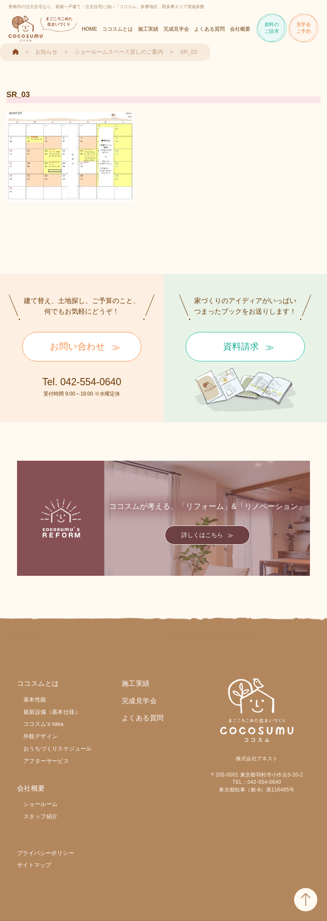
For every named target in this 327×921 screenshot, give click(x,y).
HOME (89, 29)
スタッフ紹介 (40, 816)
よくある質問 (209, 29)
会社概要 (240, 29)
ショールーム (40, 804)
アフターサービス (46, 761)
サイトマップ (34, 865)
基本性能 (34, 699)
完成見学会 (176, 29)
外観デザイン (40, 736)
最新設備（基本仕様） (51, 712)
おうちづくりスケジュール (57, 748)
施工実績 (148, 29)
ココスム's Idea (43, 724)
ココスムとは (117, 29)
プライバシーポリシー (45, 853)
